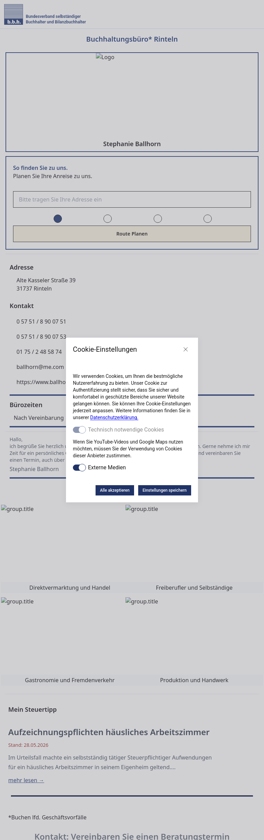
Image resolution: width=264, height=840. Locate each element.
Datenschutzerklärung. (114, 417)
